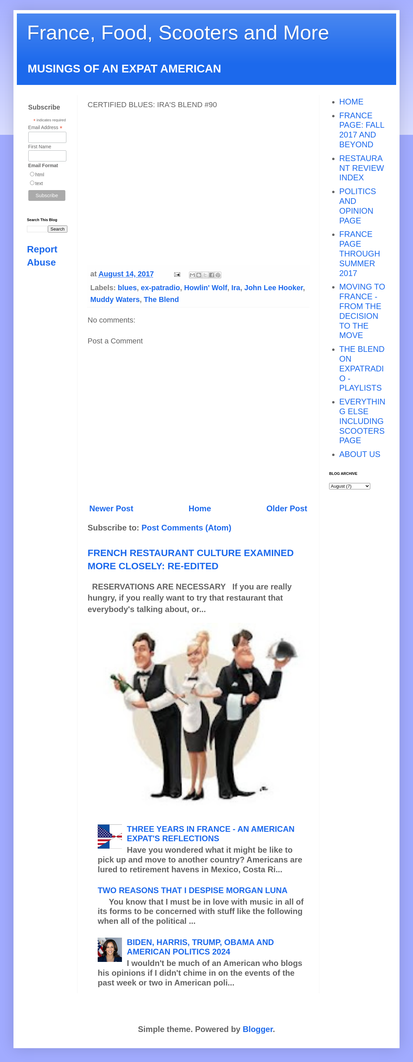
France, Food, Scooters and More (178, 32)
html (39, 174)
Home (200, 508)
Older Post (286, 508)
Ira (235, 287)
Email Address (45, 127)
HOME (351, 101)
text (39, 183)
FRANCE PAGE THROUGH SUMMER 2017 (359, 253)
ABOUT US (359, 454)
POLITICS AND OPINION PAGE (357, 206)
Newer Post (111, 508)
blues (127, 287)
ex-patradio (160, 287)
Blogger (258, 1029)
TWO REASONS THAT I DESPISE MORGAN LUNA (193, 890)
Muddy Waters (115, 299)
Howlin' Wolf (205, 287)
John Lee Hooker (273, 287)
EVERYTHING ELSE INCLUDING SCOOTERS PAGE (362, 421)
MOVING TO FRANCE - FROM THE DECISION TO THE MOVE (362, 311)
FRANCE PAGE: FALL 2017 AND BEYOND (361, 130)
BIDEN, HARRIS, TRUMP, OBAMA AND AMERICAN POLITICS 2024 (200, 947)
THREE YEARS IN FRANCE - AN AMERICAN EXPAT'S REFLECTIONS (211, 833)
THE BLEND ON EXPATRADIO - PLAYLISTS (362, 368)
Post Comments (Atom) (186, 527)
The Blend (161, 299)
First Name (39, 146)
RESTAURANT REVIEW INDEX (361, 168)
